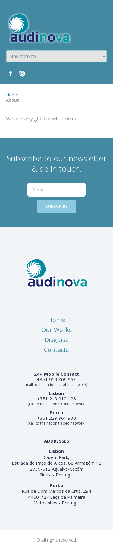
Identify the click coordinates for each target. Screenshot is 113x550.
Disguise (57, 339)
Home (12, 95)
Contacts (56, 349)
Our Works (56, 329)
